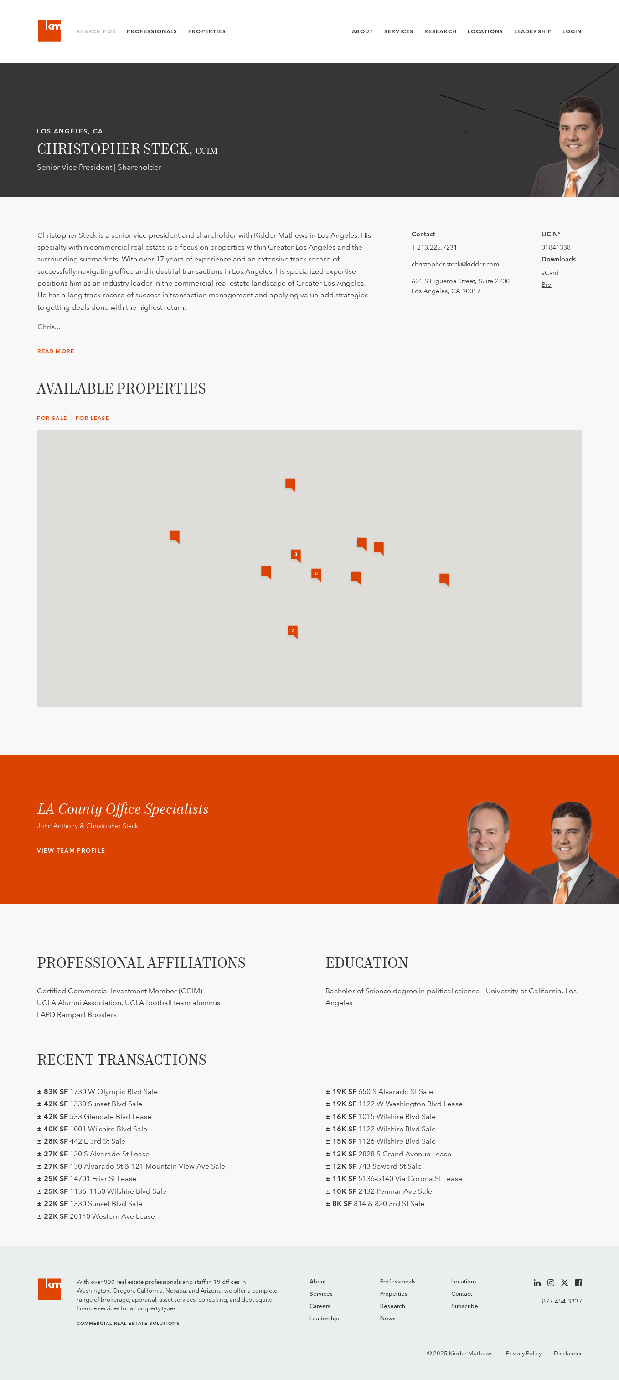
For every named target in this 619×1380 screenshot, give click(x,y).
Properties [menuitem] (394, 1294)
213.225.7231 (437, 247)
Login (572, 31)
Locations (486, 31)
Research (440, 31)
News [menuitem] (388, 1319)
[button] (174, 538)
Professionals (152, 31)
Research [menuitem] (392, 1306)
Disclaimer (568, 1353)
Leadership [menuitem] (324, 1319)
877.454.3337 (562, 1301)
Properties (207, 31)
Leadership (533, 31)
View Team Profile (71, 850)
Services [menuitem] (321, 1294)
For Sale (52, 418)
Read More (56, 351)
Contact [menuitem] (461, 1294)
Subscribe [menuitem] (464, 1306)
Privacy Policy (524, 1353)
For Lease (92, 418)
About (363, 31)
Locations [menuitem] (464, 1282)
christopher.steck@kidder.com (455, 264)
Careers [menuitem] (320, 1306)
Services (398, 31)
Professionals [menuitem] (398, 1282)
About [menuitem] (318, 1282)
